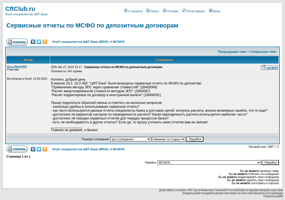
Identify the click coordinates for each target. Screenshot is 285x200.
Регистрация (194, 11)
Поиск (152, 11)
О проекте (133, 11)
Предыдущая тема (232, 51)
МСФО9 (118, 41)
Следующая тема (263, 51)
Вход (214, 11)
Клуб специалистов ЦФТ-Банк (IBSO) (81, 41)
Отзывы (170, 11)
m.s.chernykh (17, 66)
